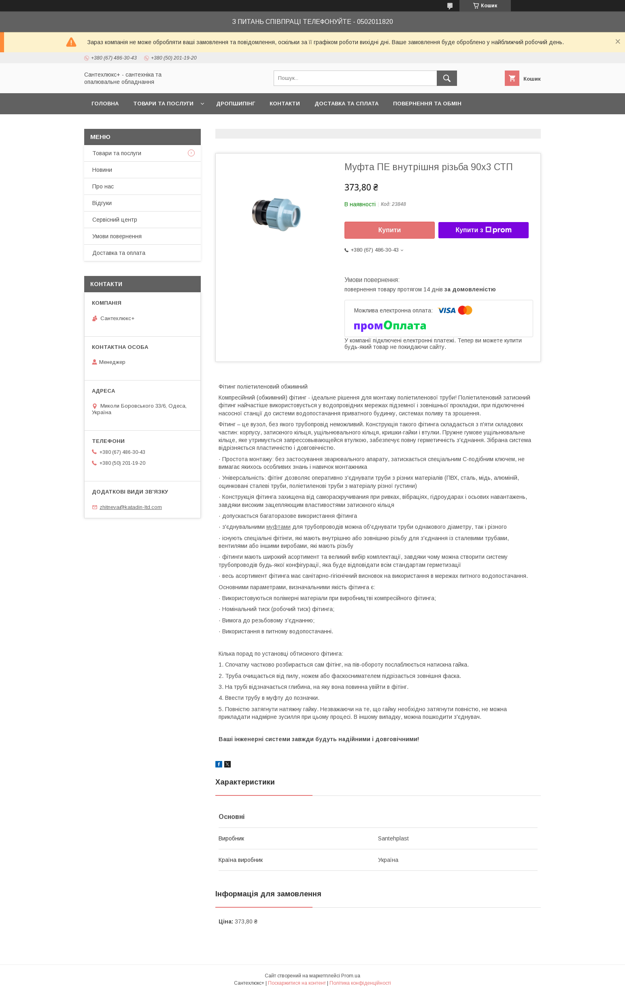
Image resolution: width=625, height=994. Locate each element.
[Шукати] (447, 78)
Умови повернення (117, 236)
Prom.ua (350, 976)
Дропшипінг (235, 103)
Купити (389, 230)
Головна (105, 103)
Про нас (103, 186)
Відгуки (102, 203)
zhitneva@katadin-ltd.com (131, 507)
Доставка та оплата (118, 253)
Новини (102, 170)
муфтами (278, 527)
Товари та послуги (163, 103)
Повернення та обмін (427, 103)
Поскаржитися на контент (297, 983)
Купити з (483, 230)
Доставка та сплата (346, 103)
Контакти (285, 103)
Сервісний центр (114, 219)
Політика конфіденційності (360, 983)
